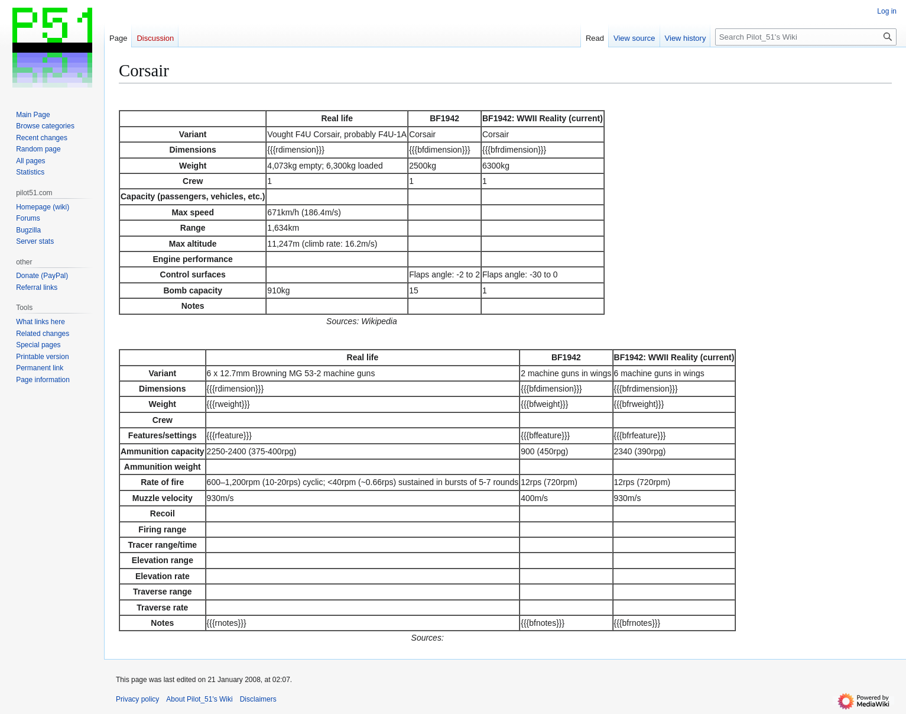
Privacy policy (137, 699)
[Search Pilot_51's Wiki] (806, 37)
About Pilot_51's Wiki (199, 699)
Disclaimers (258, 699)
